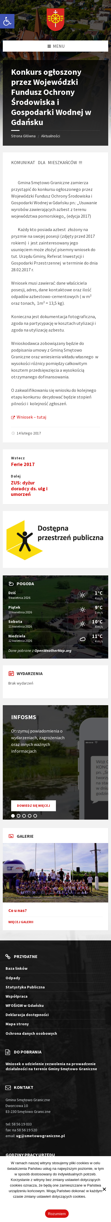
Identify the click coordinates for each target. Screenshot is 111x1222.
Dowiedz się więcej (36, 807)
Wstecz (18, 458)
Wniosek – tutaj (28, 417)
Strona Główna (23, 135)
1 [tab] (14, 817)
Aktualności (50, 135)
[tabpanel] (55, 762)
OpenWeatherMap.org (52, 650)
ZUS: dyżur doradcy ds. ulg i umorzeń (29, 488)
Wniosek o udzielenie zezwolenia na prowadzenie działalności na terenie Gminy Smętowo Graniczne (51, 1066)
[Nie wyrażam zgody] (104, 1189)
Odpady (13, 977)
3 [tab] (25, 817)
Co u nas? (17, 910)
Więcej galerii (20, 922)
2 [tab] (19, 817)
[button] (7, 21)
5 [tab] (36, 817)
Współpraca (17, 996)
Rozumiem (57, 1214)
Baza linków (17, 968)
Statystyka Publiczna (25, 987)
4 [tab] (30, 817)
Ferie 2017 (23, 464)
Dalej (16, 476)
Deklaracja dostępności (27, 1014)
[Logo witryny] (55, 20)
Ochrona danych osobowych (31, 1033)
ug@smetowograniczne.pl (40, 1135)
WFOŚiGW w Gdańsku (25, 1005)
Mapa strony (17, 1023)
